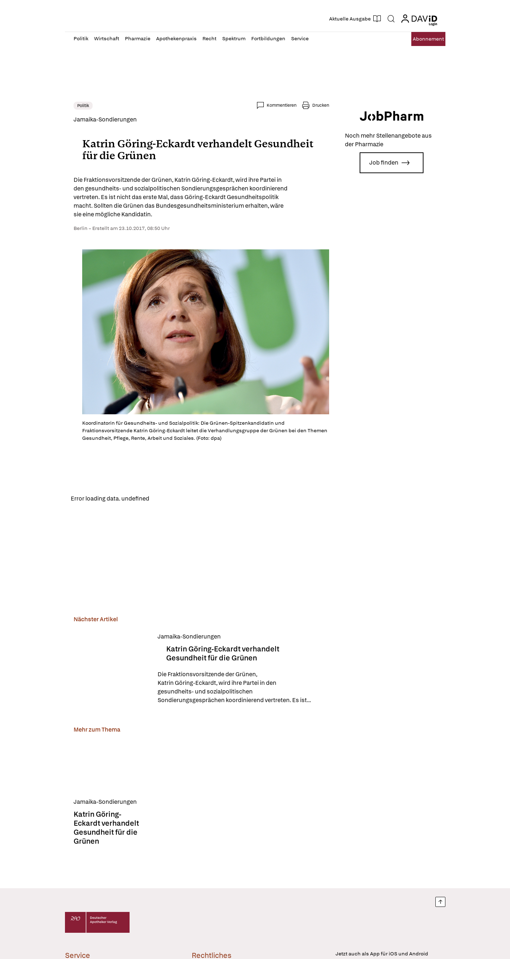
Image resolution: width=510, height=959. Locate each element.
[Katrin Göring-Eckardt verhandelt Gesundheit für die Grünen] (111, 671)
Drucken (320, 105)
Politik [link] (83, 106)
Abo (420, 39)
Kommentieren (281, 105)
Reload (164, 499)
